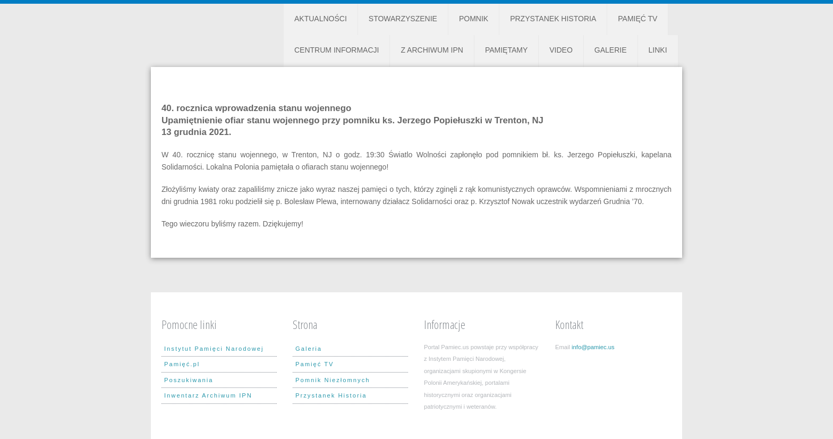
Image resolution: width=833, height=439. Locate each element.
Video (561, 50)
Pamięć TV (637, 18)
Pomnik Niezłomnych (332, 380)
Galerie (610, 50)
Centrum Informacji (336, 50)
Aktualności (320, 18)
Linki (658, 50)
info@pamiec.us (593, 347)
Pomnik (473, 18)
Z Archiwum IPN (432, 50)
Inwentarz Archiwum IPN (208, 395)
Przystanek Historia (553, 18)
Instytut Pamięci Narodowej (214, 348)
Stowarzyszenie (403, 18)
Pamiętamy (506, 50)
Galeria (308, 348)
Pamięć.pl (182, 364)
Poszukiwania (188, 380)
